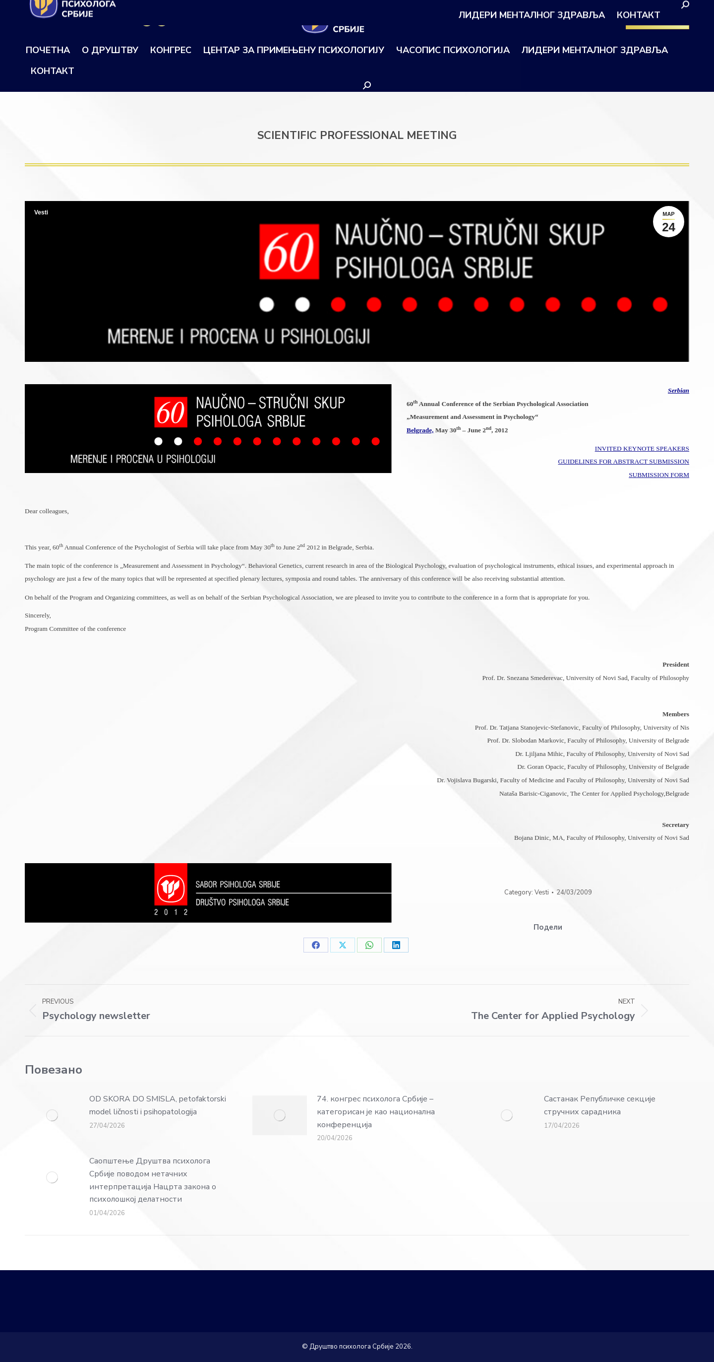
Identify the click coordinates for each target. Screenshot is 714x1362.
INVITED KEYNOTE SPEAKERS (642, 448)
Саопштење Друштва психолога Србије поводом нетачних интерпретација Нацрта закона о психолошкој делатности (152, 1180)
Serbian (678, 390)
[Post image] (52, 1115)
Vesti (41, 212)
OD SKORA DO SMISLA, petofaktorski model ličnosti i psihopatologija (157, 1105)
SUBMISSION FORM (659, 474)
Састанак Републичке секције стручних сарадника (599, 1105)
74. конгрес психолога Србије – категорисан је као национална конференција (376, 1111)
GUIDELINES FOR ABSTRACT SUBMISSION (623, 461)
